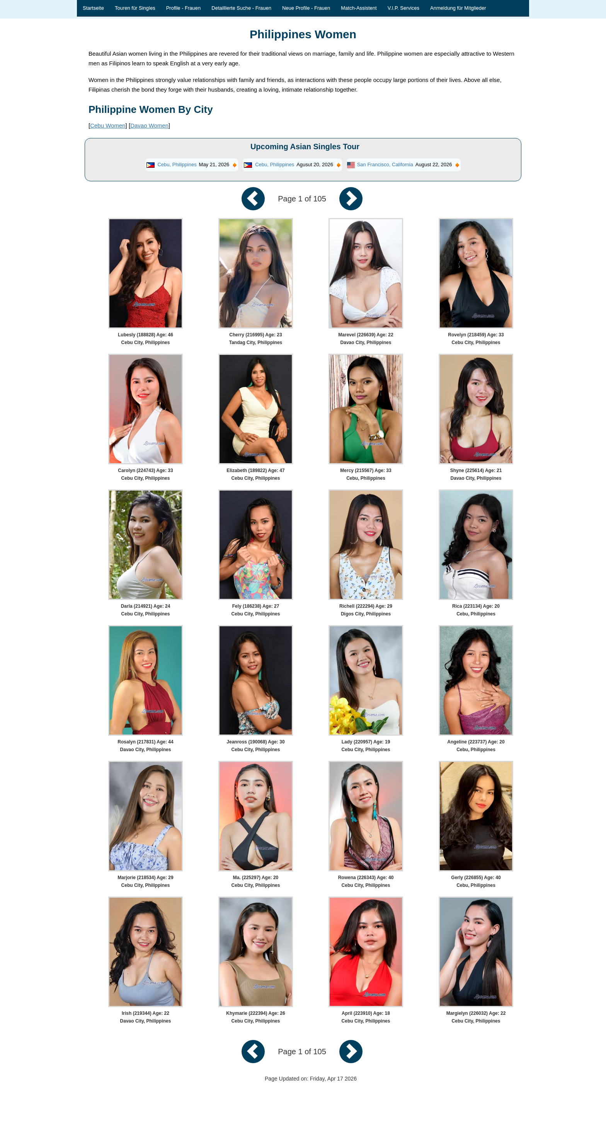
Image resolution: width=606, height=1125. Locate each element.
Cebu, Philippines (176, 164)
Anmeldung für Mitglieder (458, 8)
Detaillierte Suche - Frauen (241, 8)
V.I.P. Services (403, 8)
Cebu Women (107, 125)
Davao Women (149, 125)
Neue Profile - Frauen (306, 8)
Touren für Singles (135, 8)
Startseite (93, 8)
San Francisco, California (385, 164)
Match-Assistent (358, 8)
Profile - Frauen (183, 8)
